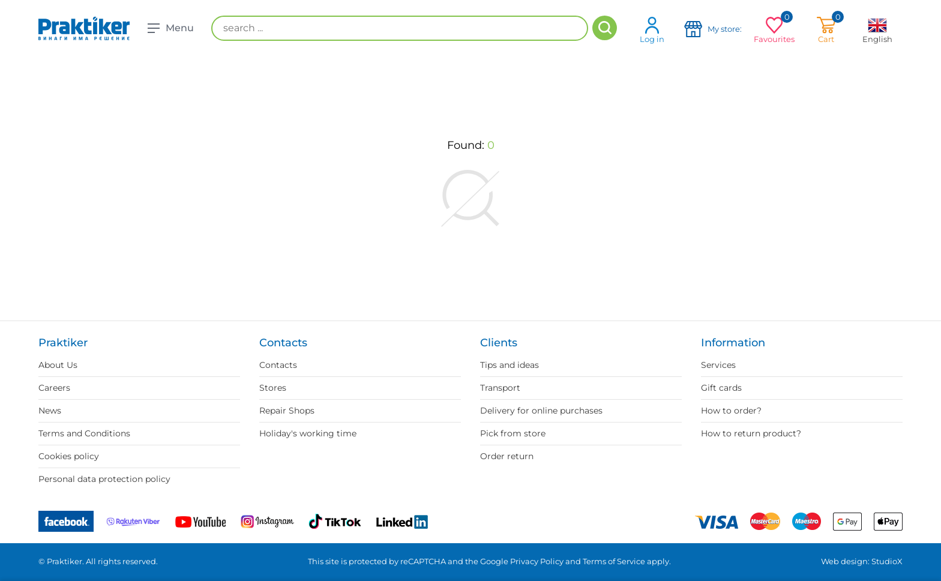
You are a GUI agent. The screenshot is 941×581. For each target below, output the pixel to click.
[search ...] (399, 28)
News (49, 410)
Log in (652, 30)
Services (718, 365)
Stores (272, 387)
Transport (500, 387)
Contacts (278, 365)
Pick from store (513, 433)
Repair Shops (286, 410)
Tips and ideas (509, 365)
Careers (54, 387)
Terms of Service (614, 561)
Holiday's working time (307, 433)
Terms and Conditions (84, 433)
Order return (507, 456)
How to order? (731, 410)
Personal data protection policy (104, 479)
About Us (57, 365)
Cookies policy (68, 456)
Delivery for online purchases (541, 410)
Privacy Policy (537, 561)
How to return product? (751, 433)
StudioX (887, 561)
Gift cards (721, 387)
